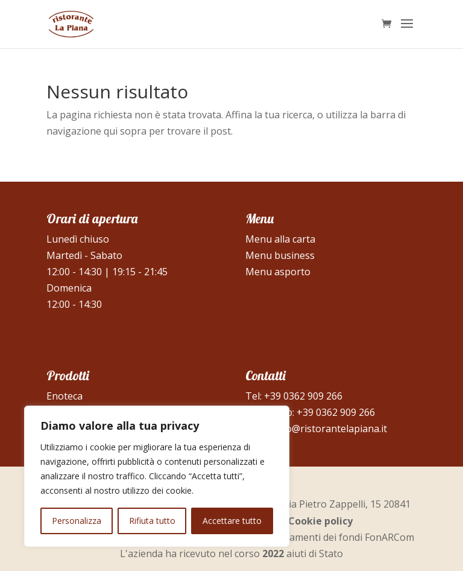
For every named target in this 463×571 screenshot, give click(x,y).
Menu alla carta (280, 239)
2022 (273, 553)
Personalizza (76, 520)
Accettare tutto (232, 520)
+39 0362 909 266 (303, 396)
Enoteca (64, 396)
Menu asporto (277, 271)
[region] (156, 476)
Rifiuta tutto (152, 520)
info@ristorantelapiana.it (330, 428)
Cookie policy (320, 521)
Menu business (280, 255)
